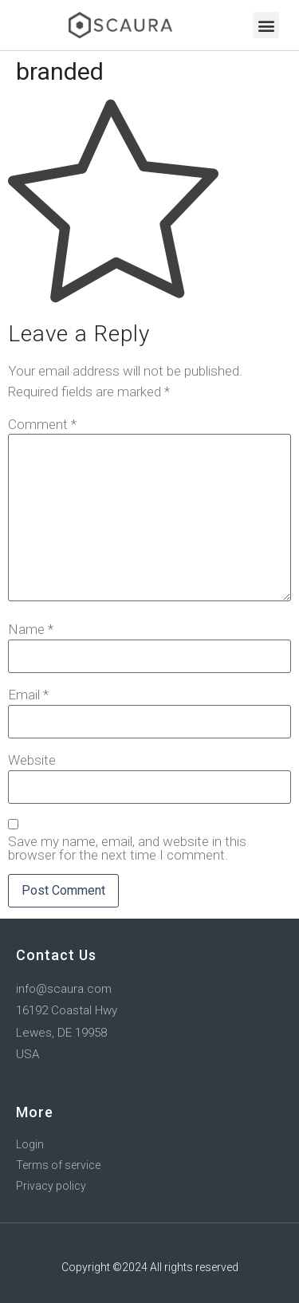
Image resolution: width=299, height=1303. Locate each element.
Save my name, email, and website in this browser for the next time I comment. (127, 848)
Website (32, 760)
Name (30, 629)
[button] (266, 25)
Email (28, 695)
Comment (42, 424)
